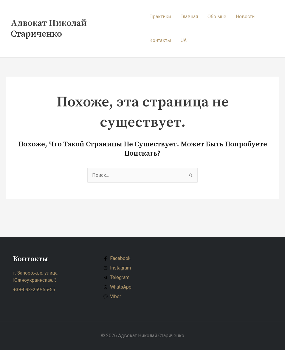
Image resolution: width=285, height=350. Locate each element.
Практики (160, 16)
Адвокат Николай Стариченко (49, 29)
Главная (189, 16)
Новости (245, 16)
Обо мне (216, 16)
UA (184, 40)
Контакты (160, 40)
